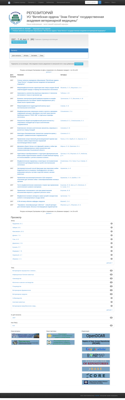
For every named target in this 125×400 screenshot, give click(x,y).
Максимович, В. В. (18, 231)
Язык (114, 2)
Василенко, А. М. (78, 98)
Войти (107, 2)
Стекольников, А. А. (77, 120)
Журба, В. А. (73, 139)
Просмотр (32, 2)
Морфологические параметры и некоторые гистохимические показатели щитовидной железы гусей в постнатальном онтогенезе (37, 163)
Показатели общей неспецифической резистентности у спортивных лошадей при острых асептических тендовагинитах (35, 122)
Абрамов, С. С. (17, 259)
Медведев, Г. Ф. (17, 251)
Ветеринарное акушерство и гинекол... (25, 270)
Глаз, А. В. (16, 239)
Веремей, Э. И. (65, 201)
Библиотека (50, 2)
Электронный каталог (63, 2)
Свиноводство (17, 278)
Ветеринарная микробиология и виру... (25, 306)
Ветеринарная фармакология (22, 290)
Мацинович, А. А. (76, 87)
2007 (14, 318)
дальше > (49, 72)
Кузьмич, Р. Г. (17, 247)
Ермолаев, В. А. (75, 146)
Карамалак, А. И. (65, 168)
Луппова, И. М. (65, 153)
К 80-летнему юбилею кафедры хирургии (31, 201)
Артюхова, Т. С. (65, 196)
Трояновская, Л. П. (66, 98)
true (14, 325)
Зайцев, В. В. (17, 227)
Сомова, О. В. (64, 106)
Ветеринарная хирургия (20, 294)
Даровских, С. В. (18, 243)
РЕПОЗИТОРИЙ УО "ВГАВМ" (21, 28)
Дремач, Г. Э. (17, 235)
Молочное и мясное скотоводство (23, 282)
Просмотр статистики (19, 42)
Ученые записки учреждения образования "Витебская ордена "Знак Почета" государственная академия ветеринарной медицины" (59, 30)
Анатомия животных (19, 302)
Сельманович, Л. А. (66, 111)
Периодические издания (41, 28)
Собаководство (17, 298)
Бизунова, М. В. (65, 185)
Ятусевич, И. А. (76, 205)
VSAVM (97, 395)
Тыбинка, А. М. (65, 93)
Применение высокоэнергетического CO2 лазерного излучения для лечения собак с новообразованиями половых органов (38, 179)
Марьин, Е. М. (64, 146)
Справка (41, 2)
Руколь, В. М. (64, 139)
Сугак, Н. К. (66, 187)
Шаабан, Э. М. (76, 177)
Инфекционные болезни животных (23, 274)
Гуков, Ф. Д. (76, 161)
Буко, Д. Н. (74, 185)
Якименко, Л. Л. (65, 87)
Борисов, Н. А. (82, 139)
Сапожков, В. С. (65, 120)
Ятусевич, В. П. (75, 153)
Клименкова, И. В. (66, 161)
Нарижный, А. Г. (17, 255)
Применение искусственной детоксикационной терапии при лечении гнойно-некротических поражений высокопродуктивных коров (37, 140)
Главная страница (19, 2)
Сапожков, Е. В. (65, 128)
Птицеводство (17, 286)
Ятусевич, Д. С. (65, 205)
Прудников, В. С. (18, 223)
